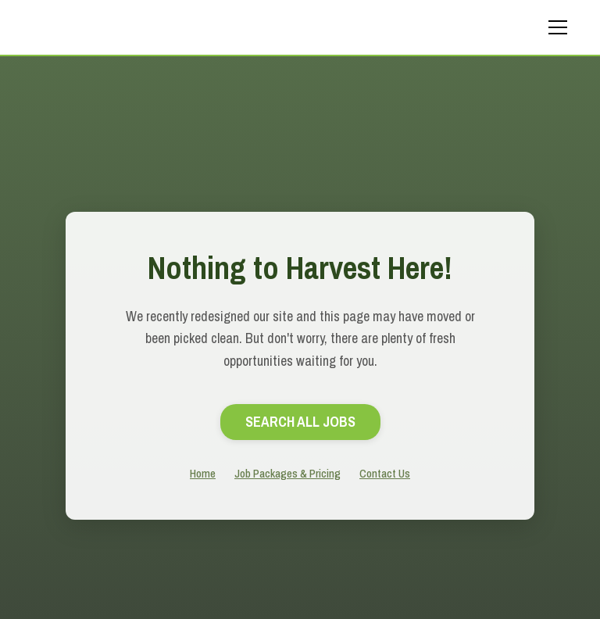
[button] (554, 27)
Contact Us (384, 473)
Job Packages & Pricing (287, 473)
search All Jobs (300, 421)
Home (203, 473)
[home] (136, 27)
